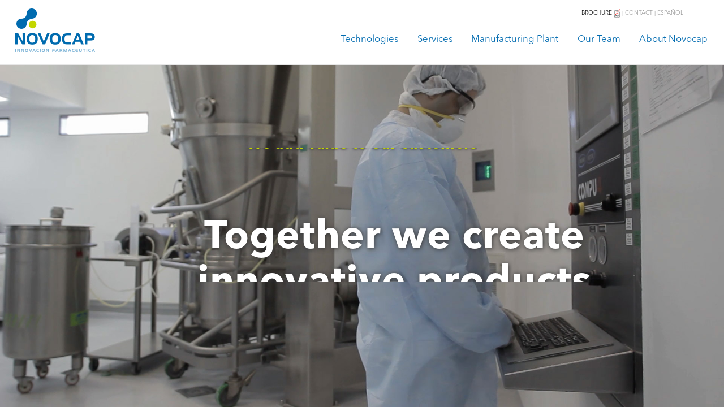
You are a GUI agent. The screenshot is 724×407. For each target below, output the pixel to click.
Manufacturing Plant (514, 39)
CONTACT (639, 13)
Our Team (599, 39)
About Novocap (673, 39)
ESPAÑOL (670, 13)
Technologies (369, 39)
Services (435, 39)
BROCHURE (601, 13)
